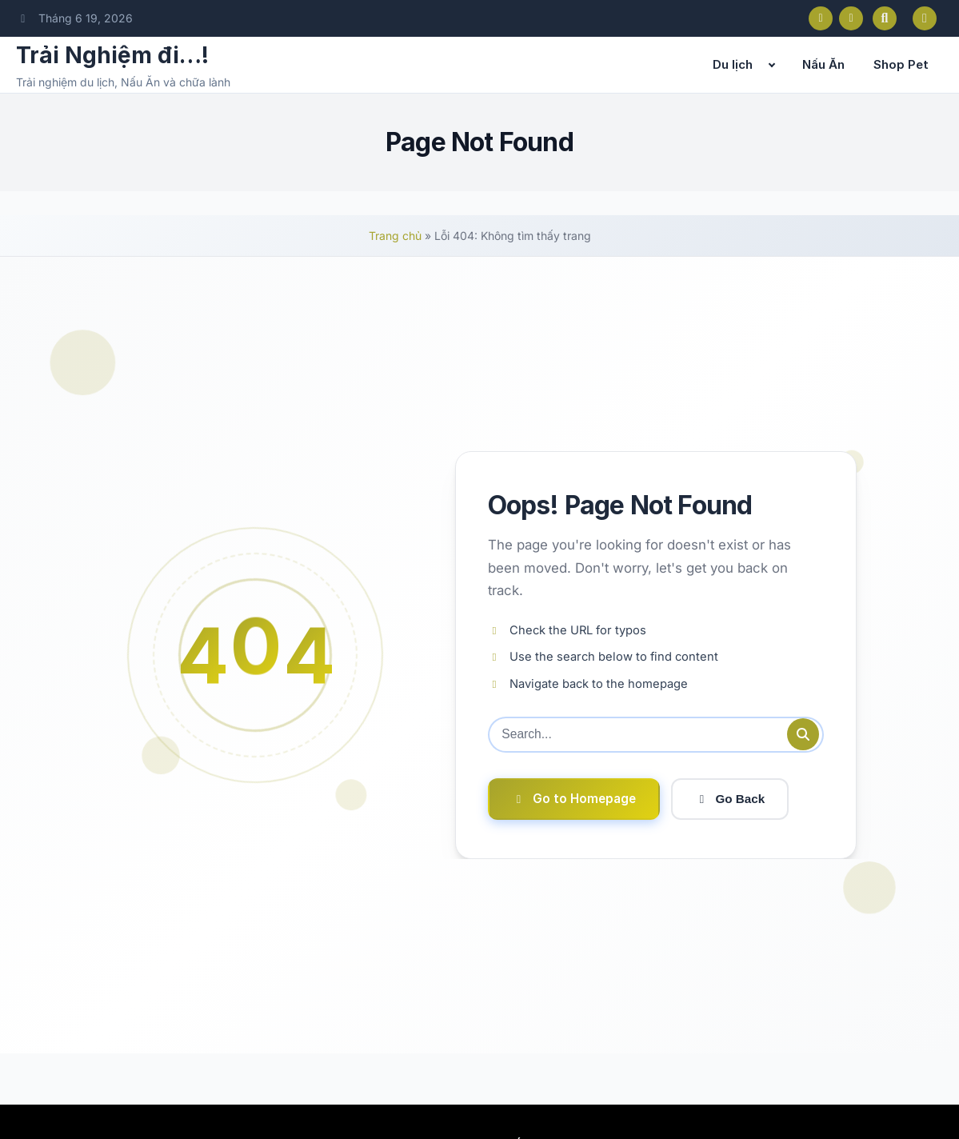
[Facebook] (821, 18)
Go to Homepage (574, 798)
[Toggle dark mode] (925, 18)
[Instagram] (851, 18)
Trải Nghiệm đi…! (112, 55)
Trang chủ (395, 235)
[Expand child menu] (772, 65)
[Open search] (885, 18)
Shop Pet (901, 64)
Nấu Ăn (823, 64)
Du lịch (733, 64)
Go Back (730, 799)
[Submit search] (803, 734)
